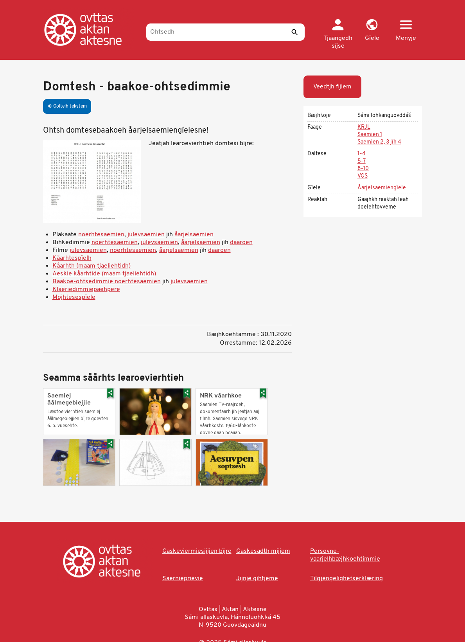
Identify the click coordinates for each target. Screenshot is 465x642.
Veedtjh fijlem (332, 87)
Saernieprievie (182, 579)
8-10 (363, 169)
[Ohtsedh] (225, 32)
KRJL (363, 127)
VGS (362, 176)
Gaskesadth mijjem (263, 551)
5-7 (361, 161)
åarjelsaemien (194, 235)
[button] (372, 30)
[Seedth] (295, 32)
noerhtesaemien (101, 235)
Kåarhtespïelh (72, 258)
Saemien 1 (369, 134)
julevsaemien (146, 235)
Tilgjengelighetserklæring (346, 579)
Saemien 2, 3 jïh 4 (379, 142)
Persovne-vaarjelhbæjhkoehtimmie (345, 555)
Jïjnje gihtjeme (257, 579)
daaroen (241, 242)
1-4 (361, 154)
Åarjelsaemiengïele (381, 188)
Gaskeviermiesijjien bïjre (197, 551)
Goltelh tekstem (67, 106)
